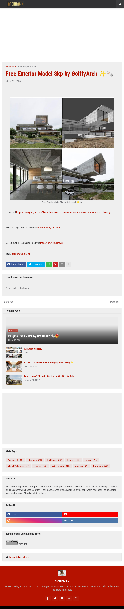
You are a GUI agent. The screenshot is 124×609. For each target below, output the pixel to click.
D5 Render (54, 460)
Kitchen (73, 460)
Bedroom (35, 460)
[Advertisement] (63, 34)
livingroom (100, 466)
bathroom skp (61, 466)
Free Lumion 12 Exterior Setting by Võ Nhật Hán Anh (49, 376)
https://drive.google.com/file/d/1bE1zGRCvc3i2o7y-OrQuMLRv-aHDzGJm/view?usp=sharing (63, 212)
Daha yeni (9, 301)
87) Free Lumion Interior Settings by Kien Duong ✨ (48, 362)
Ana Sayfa (11, 67)
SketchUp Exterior (27, 67)
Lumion (91, 460)
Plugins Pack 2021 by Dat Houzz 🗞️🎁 (33, 336)
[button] (3, 4)
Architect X (15, 460)
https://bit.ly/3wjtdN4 (49, 227)
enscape (81, 466)
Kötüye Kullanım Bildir (19, 557)
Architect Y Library (33, 348)
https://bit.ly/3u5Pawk (51, 243)
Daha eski (115, 301)
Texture (41, 466)
